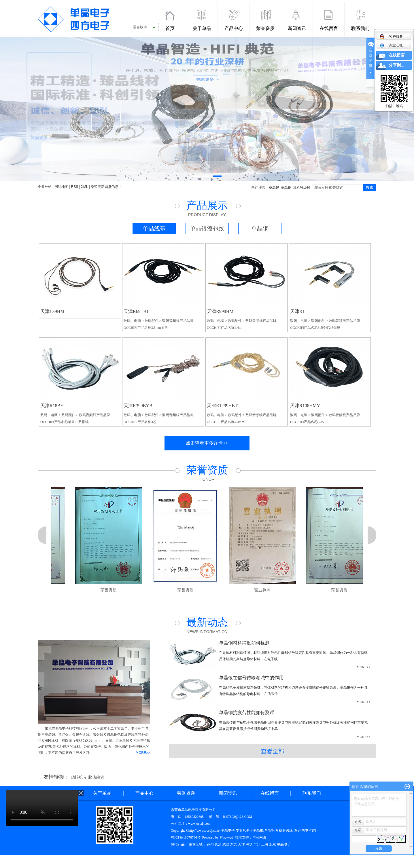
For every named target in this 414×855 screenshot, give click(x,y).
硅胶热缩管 (94, 777)
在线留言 (329, 28)
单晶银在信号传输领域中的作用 (251, 677)
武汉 (225, 844)
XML (84, 187)
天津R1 (297, 311)
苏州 (210, 844)
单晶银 (274, 188)
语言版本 (140, 27)
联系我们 (360, 28)
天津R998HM (220, 311)
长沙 (218, 844)
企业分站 (45, 187)
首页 (170, 28)
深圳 (249, 844)
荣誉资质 (265, 28)
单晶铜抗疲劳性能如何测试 (246, 712)
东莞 (233, 844)
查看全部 (272, 751)
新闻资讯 (297, 28)
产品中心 (233, 28)
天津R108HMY (305, 405)
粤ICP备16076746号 (186, 837)
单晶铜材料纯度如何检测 (244, 642)
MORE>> (143, 753)
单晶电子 (284, 844)
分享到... (396, 65)
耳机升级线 (301, 188)
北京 (272, 844)
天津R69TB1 (136, 311)
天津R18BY (52, 405)
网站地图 (61, 187)
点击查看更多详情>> (207, 443)
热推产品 (178, 844)
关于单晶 (202, 28)
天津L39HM (52, 311)
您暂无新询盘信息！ (106, 187)
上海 (264, 844)
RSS (74, 187)
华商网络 (259, 837)
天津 (241, 844)
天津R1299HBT (222, 405)
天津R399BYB (138, 405)
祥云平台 (226, 837)
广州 (257, 844)
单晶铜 (286, 188)
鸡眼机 (77, 777)
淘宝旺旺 (391, 45)
